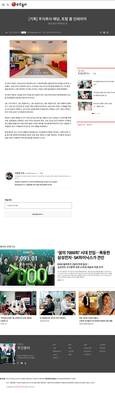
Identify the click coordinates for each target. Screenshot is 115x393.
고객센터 (35, 379)
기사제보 (102, 345)
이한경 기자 (19, 173)
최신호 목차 (88, 348)
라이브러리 (87, 351)
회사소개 (9, 379)
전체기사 (56, 358)
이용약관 (41, 379)
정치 (54, 345)
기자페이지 (87, 355)
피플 (69, 355)
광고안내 (102, 351)
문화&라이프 (57, 351)
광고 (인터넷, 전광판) (19, 379)
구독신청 (102, 348)
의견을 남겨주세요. (12, 205)
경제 (69, 345)
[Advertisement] (33, 154)
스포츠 (55, 355)
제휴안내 (29, 379)
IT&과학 (71, 351)
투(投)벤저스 (84, 73)
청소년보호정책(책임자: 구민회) (66, 379)
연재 (85, 345)
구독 (24, 32)
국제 (69, 348)
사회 (54, 348)
